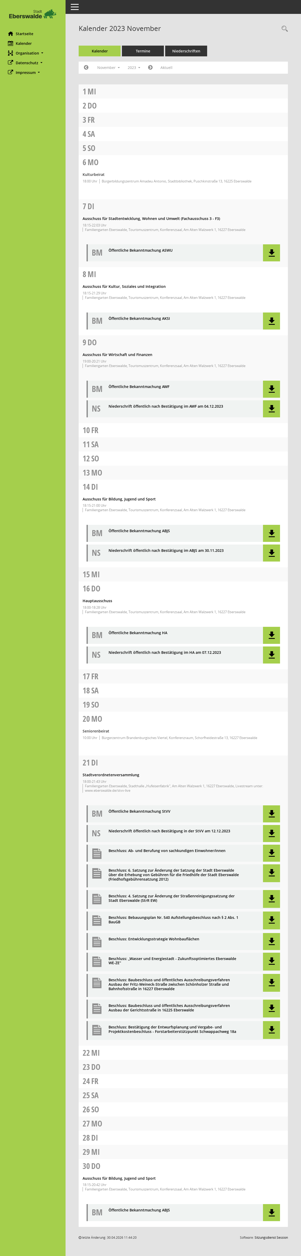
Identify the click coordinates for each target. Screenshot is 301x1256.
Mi (92, 91)
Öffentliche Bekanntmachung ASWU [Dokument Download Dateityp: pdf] (141, 250)
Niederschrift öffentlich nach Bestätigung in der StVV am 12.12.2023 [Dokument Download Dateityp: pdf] (169, 831)
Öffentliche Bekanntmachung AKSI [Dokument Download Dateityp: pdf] (139, 318)
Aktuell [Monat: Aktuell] (166, 67)
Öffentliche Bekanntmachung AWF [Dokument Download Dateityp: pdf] (139, 387)
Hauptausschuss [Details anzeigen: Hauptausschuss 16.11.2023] (97, 600)
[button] (33, 53)
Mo (93, 162)
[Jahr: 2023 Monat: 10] (86, 67)
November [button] (108, 67)
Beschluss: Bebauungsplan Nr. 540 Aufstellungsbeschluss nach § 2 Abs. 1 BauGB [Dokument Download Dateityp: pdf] (173, 919)
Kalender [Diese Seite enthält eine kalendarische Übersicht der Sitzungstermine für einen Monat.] (20, 43)
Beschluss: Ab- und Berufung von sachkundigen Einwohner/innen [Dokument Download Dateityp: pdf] (167, 851)
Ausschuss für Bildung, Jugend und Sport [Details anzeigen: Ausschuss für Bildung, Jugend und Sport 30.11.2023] (119, 1178)
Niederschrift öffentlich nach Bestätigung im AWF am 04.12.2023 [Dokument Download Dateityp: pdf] (166, 406)
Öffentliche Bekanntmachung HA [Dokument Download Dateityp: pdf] (138, 633)
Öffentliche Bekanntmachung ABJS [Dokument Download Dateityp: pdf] (139, 531)
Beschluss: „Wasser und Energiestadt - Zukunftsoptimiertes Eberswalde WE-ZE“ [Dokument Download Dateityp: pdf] (172, 961)
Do (92, 105)
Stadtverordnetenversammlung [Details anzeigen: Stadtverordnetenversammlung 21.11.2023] (111, 774)
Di (91, 206)
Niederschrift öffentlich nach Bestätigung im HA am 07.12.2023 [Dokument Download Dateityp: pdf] (165, 652)
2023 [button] (134, 67)
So (91, 148)
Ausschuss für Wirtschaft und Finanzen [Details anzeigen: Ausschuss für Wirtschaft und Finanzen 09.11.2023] (117, 354)
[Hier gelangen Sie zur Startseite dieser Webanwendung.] (33, 13)
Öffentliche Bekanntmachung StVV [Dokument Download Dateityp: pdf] (139, 811)
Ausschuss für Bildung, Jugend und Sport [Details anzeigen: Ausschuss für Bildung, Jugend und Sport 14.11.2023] (119, 499)
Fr (91, 119)
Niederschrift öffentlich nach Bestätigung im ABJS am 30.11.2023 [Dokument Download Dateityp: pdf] (166, 550)
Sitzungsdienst (271, 1237)
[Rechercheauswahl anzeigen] (283, 29)
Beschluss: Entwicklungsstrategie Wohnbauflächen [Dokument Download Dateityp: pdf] (154, 939)
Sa (91, 133)
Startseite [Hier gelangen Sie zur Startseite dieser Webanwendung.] (20, 33)
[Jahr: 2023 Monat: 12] (150, 67)
